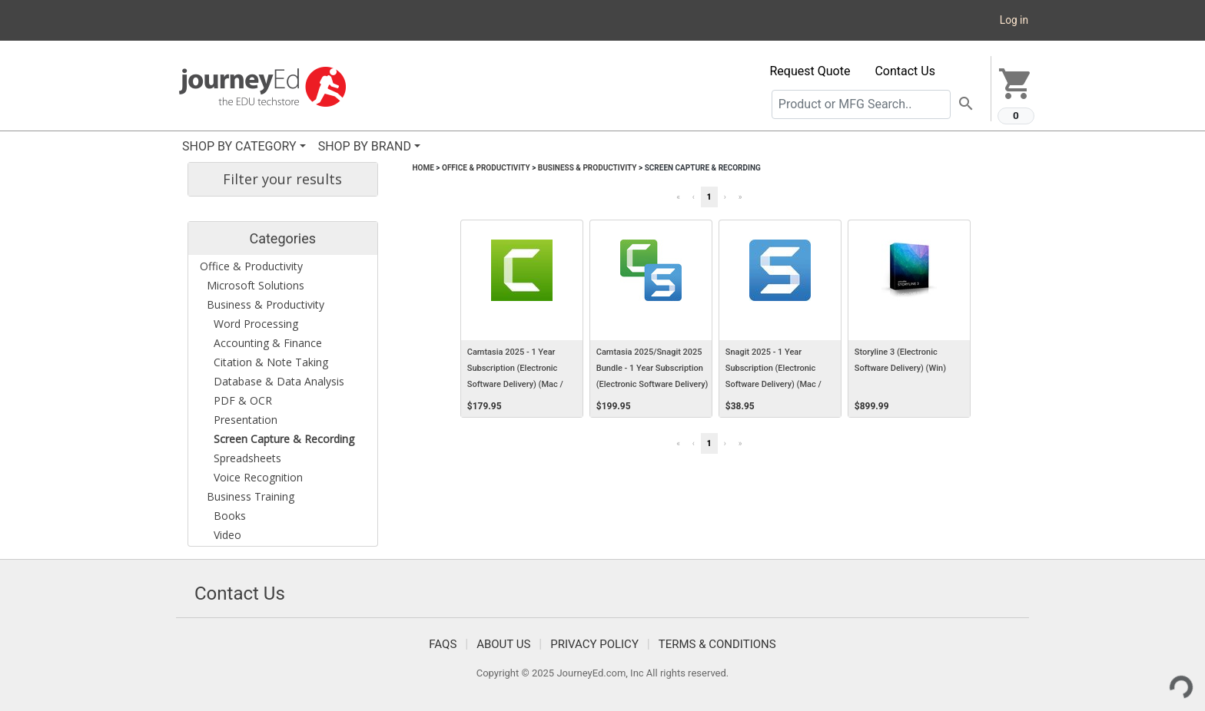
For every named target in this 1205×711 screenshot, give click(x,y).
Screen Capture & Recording (703, 168)
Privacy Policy (594, 644)
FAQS (442, 644)
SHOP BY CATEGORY (239, 146)
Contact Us (905, 71)
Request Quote (810, 71)
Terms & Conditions (717, 644)
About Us (503, 644)
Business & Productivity (587, 168)
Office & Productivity (486, 168)
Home (423, 168)
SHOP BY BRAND (364, 146)
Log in (1014, 20)
